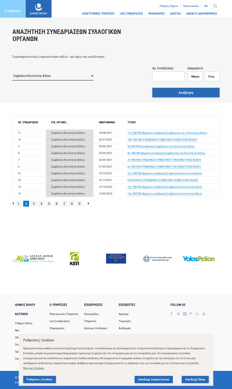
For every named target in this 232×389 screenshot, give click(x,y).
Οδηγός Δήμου (169, 6)
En (206, 6)
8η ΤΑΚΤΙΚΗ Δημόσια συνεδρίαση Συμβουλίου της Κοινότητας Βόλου (166, 153)
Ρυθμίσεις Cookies (39, 380)
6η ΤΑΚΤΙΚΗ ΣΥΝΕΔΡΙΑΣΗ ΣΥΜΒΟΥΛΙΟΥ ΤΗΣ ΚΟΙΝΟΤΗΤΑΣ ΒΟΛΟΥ (164, 166)
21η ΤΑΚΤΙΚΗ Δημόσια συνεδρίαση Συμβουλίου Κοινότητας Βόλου (165, 173)
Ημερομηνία (195, 68)
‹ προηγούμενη (13, 203)
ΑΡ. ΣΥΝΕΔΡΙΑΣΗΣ (28, 122)
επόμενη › (88, 203)
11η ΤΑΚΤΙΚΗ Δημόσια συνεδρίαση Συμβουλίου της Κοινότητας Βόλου (167, 132)
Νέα (17, 330)
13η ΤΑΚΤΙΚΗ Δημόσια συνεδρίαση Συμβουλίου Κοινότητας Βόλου (165, 193)
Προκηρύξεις (91, 314)
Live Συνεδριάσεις (60, 321)
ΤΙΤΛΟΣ (132, 122)
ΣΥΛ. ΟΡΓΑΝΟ (59, 122)
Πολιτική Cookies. (34, 369)
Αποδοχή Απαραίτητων (153, 380)
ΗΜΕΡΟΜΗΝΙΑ (107, 122)
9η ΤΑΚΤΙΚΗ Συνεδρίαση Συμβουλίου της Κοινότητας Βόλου (161, 146)
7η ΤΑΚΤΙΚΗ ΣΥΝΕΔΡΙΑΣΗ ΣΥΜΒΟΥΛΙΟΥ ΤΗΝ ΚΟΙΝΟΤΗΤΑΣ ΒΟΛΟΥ (164, 159)
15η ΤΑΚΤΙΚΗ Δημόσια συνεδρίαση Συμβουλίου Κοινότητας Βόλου (165, 186)
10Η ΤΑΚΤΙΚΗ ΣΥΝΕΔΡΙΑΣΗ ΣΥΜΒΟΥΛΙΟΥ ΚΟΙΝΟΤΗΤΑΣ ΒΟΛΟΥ (162, 139)
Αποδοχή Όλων (195, 380)
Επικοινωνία (191, 6)
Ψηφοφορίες (57, 328)
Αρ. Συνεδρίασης (163, 68)
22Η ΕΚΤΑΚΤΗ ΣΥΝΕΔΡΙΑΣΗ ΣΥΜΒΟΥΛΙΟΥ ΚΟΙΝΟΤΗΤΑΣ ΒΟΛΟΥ (163, 180)
